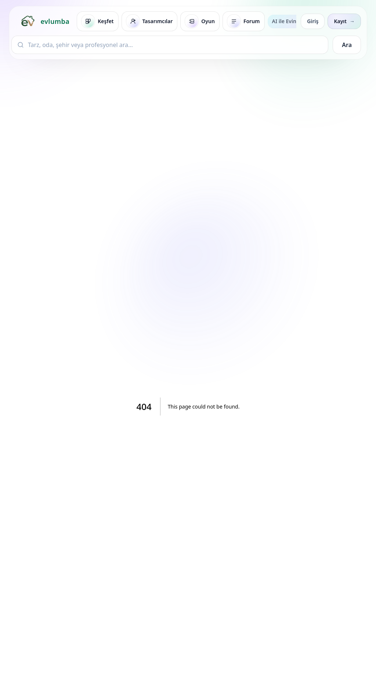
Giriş (312, 21)
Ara (347, 45)
